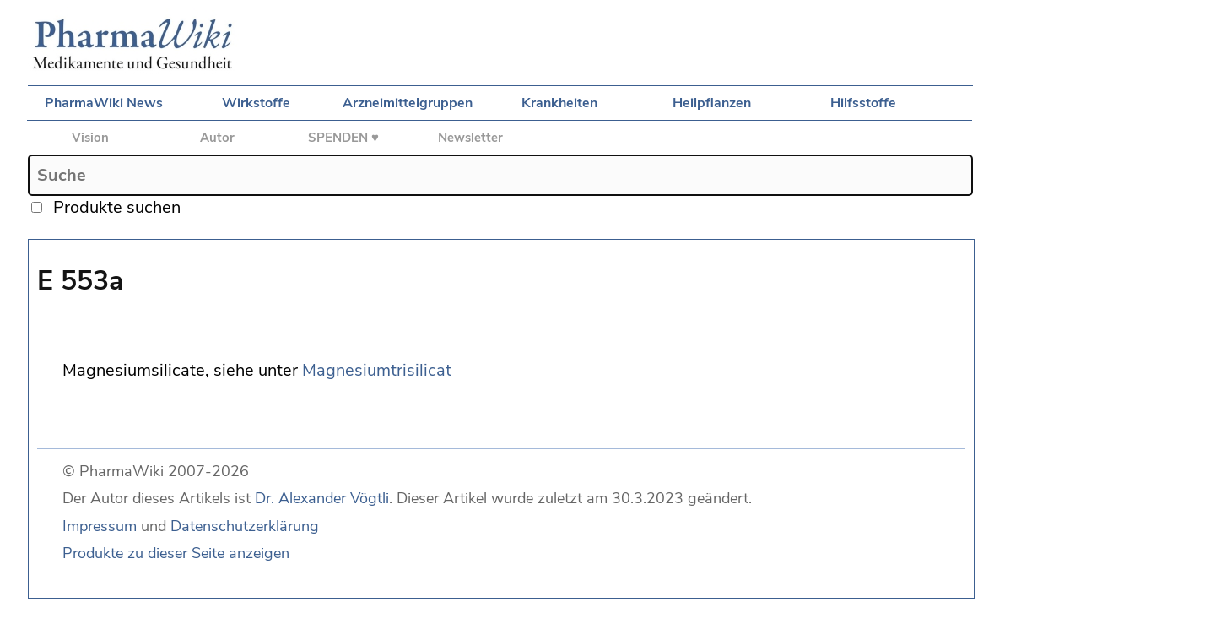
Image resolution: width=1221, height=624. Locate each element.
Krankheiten (559, 103)
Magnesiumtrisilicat (376, 370)
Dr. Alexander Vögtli (322, 498)
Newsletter (470, 137)
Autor (217, 137)
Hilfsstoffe (863, 103)
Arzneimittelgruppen (408, 103)
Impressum (99, 526)
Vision (90, 137)
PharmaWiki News (104, 103)
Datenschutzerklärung (244, 526)
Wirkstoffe (256, 103)
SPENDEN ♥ (343, 137)
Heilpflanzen (712, 103)
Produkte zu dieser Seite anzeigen (175, 553)
